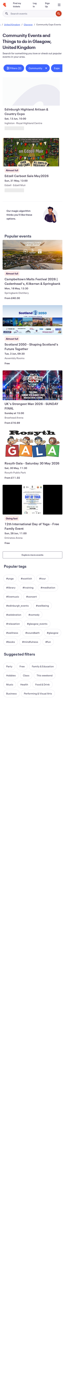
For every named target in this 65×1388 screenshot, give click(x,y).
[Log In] (35, 5)
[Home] (4, 5)
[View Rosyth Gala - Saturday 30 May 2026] (32, 445)
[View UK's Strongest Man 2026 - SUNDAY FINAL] (32, 385)
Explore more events (33, 554)
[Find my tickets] (19, 5)
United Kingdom (12, 24)
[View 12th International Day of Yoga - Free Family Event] (32, 500)
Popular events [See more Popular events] (18, 236)
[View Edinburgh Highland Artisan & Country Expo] (31, 91)
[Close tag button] (46, 68)
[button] (13, 68)
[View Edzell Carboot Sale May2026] (31, 152)
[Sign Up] (47, 5)
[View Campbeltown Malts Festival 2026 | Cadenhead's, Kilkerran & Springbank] (32, 255)
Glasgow (28, 24)
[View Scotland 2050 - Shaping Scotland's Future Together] (32, 320)
